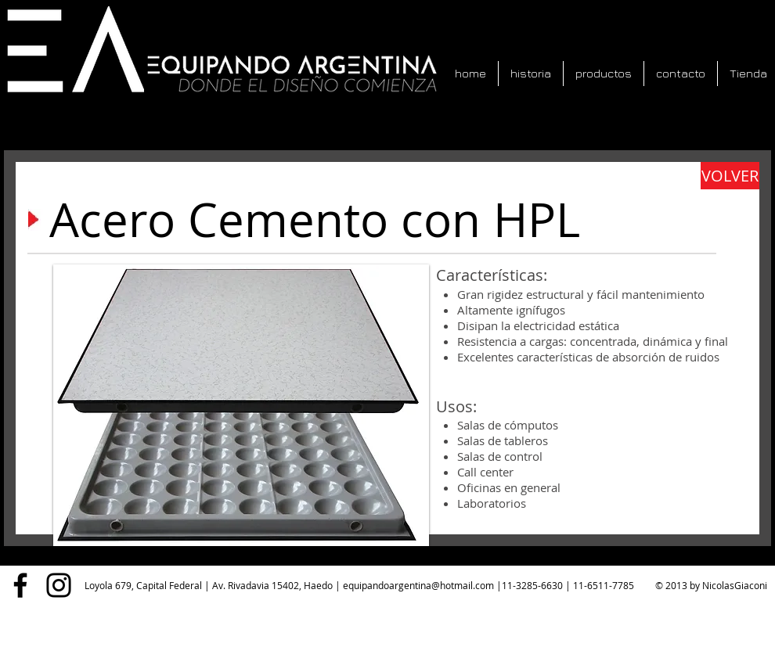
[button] (241, 405)
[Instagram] (58, 585)
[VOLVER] (730, 175)
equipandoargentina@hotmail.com (418, 585)
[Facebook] (20, 585)
